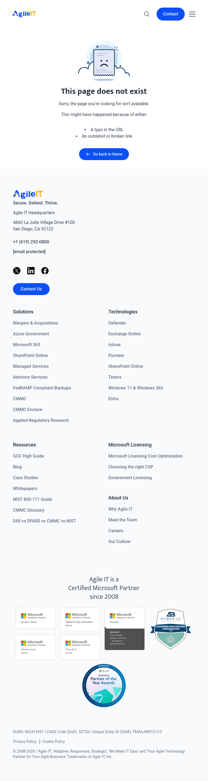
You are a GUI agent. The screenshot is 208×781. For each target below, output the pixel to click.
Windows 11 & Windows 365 (135, 387)
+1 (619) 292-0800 (31, 241)
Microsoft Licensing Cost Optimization (145, 456)
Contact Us (31, 289)
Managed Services (31, 366)
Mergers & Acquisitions (35, 323)
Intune (114, 344)
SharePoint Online (30, 355)
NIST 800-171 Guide (32, 499)
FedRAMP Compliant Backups (42, 387)
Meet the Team (122, 519)
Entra (113, 398)
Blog (17, 466)
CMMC (19, 398)
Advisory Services (30, 377)
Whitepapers (25, 488)
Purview (116, 355)
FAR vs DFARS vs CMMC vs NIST (44, 521)
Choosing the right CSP (130, 466)
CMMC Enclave (27, 409)
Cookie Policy (53, 741)
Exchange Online (124, 333)
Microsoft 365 (26, 344)
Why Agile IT (120, 509)
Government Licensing (130, 477)
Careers (115, 530)
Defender (117, 323)
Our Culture (119, 541)
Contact (170, 13)
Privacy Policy (24, 741)
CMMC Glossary (28, 510)
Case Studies (25, 477)
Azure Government (31, 333)
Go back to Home (104, 154)
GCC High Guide (28, 456)
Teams (114, 377)
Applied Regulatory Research (41, 420)
